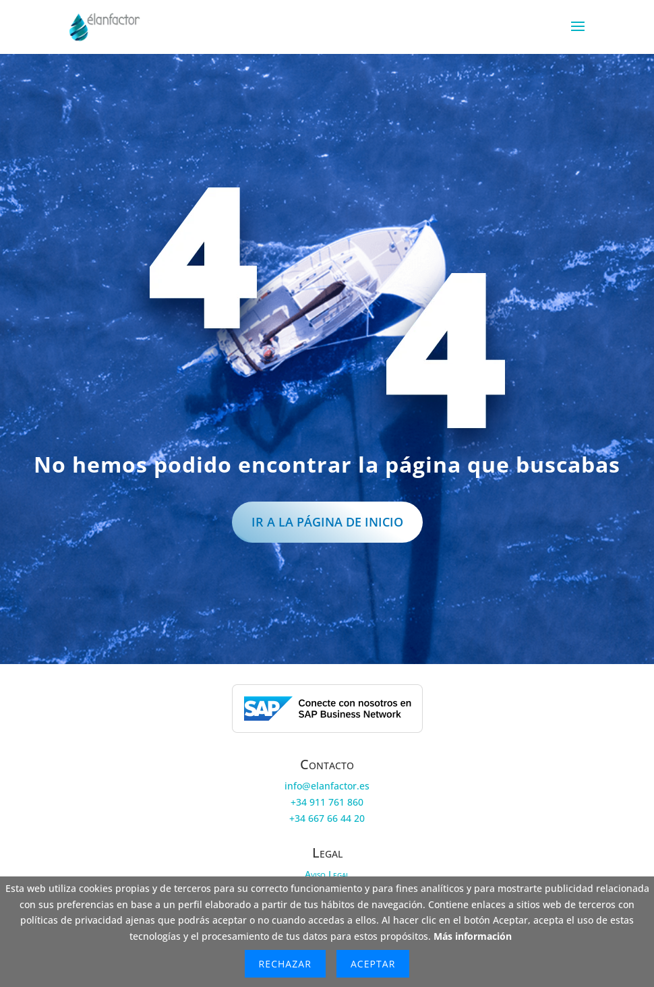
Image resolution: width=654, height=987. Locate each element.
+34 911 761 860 (327, 802)
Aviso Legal (327, 874)
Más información (473, 936)
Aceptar (373, 963)
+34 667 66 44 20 (327, 818)
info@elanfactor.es (327, 785)
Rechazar (285, 963)
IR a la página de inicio (327, 522)
